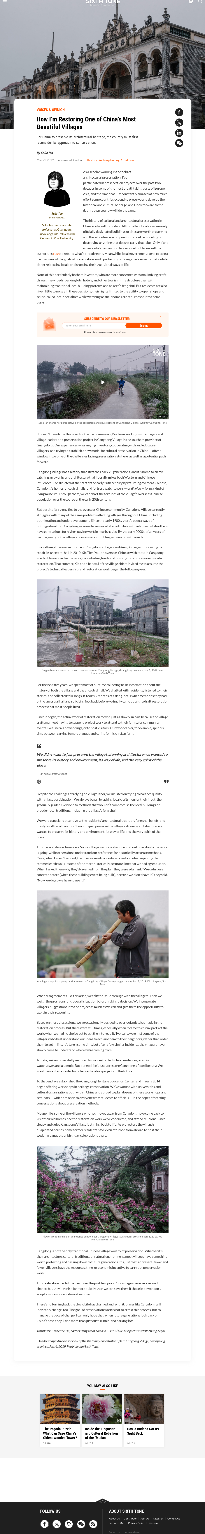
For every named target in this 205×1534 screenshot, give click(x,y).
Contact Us (173, 1518)
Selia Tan (47, 152)
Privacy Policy (136, 1523)
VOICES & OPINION (51, 109)
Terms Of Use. (119, 332)
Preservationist (57, 217)
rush (56, 254)
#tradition (127, 160)
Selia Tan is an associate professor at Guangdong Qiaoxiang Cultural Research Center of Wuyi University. (57, 231)
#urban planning (109, 160)
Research (158, 1518)
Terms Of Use (116, 1523)
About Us (114, 1518)
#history (91, 160)
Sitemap (153, 1523)
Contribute (130, 1518)
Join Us (145, 1518)
